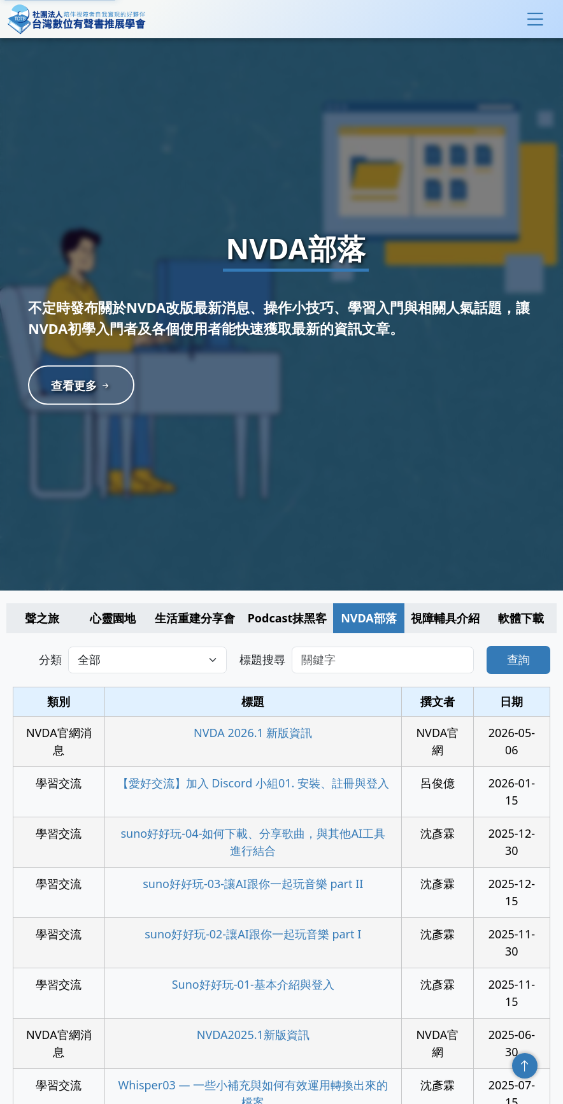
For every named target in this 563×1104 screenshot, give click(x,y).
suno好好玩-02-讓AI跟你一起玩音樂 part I (253, 934)
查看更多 (85, 385)
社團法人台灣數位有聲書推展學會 (76, 19)
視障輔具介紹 (445, 618)
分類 (50, 659)
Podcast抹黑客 (287, 618)
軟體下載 (521, 618)
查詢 (518, 659)
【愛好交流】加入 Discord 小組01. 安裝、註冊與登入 (253, 783)
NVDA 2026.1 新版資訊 (253, 732)
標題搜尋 (262, 659)
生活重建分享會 (195, 618)
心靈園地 (113, 618)
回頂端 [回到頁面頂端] (525, 1065)
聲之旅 (42, 618)
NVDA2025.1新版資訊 (253, 1034)
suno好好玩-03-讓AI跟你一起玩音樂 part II (253, 883)
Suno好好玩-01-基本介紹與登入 (253, 984)
